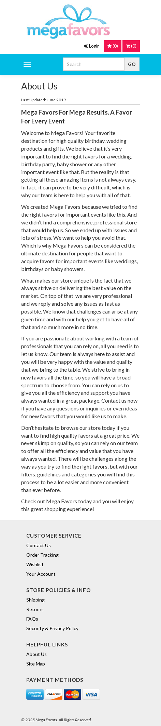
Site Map (35, 663)
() (131, 46)
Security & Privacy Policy (52, 628)
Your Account (41, 574)
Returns (35, 609)
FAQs (32, 619)
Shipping (35, 600)
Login (92, 46)
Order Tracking (42, 555)
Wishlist (35, 564)
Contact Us (38, 545)
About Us (36, 654)
